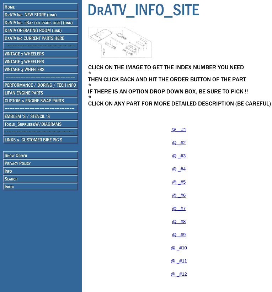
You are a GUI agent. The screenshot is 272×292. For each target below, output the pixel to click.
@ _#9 (179, 234)
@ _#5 (179, 182)
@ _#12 (179, 274)
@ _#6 (179, 195)
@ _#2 (179, 142)
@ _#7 (179, 208)
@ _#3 (179, 155)
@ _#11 (179, 261)
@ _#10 (179, 247)
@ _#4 (179, 169)
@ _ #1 (178, 129)
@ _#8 (179, 221)
